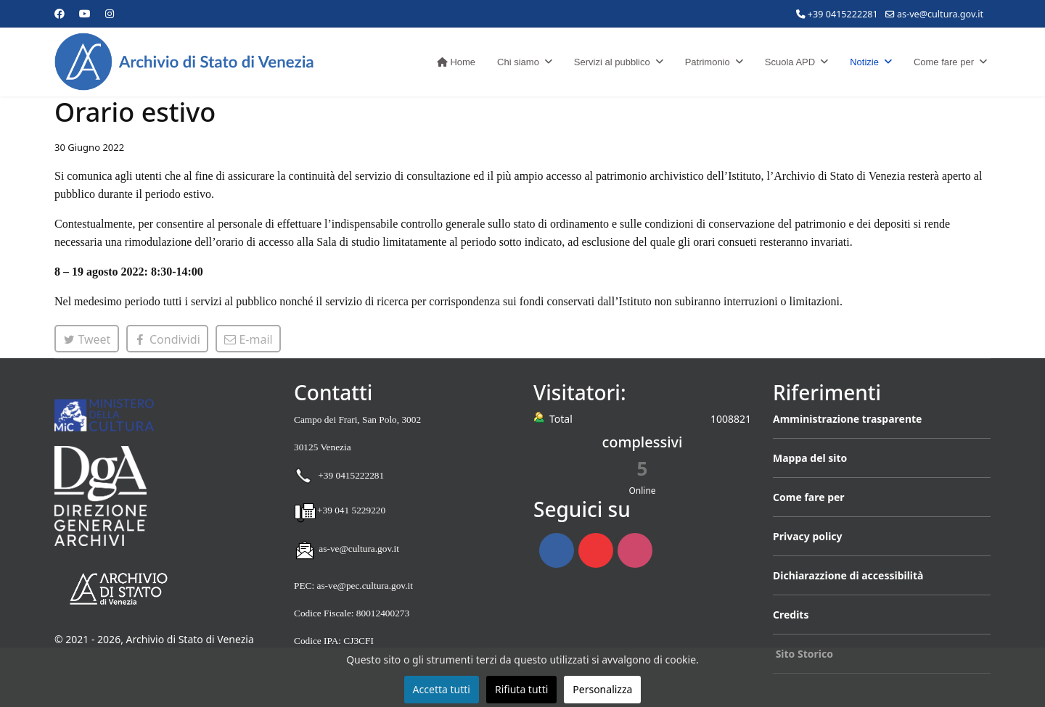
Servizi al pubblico (612, 62)
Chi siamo (518, 62)
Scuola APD (790, 62)
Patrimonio (707, 62)
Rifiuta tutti (521, 689)
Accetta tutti (441, 689)
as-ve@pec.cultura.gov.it (364, 585)
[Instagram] (109, 13)
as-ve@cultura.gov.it (940, 14)
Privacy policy (808, 536)
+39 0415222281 (843, 14)
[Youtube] (85, 13)
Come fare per (944, 62)
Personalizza (602, 689)
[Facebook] (59, 13)
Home (456, 62)
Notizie (864, 62)
